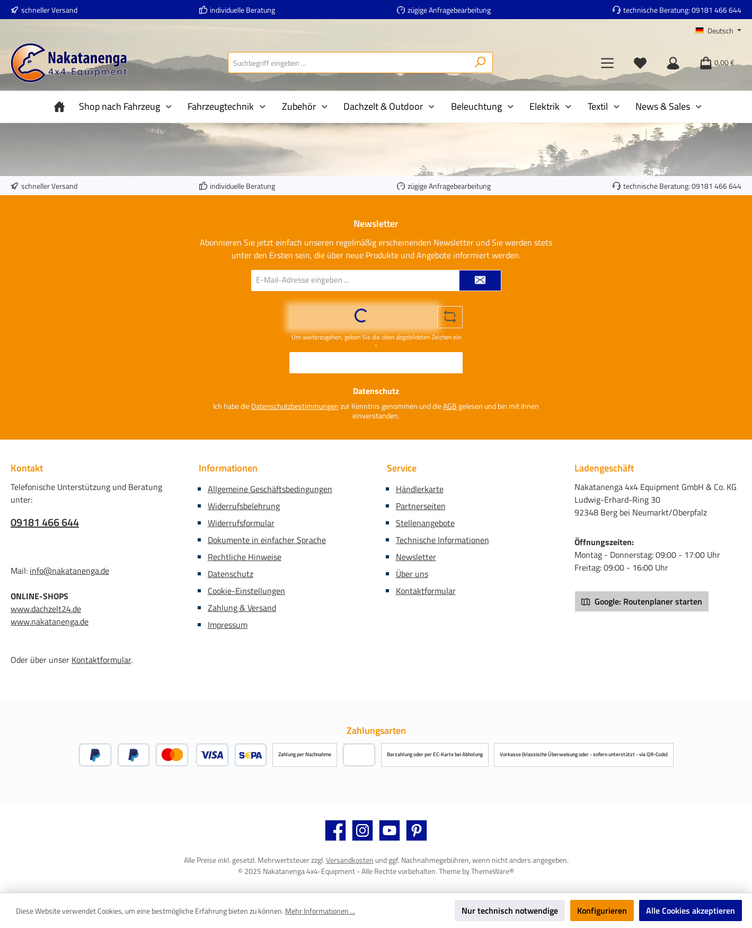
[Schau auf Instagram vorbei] (362, 830)
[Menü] (607, 62)
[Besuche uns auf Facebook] (335, 830)
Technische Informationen (442, 539)
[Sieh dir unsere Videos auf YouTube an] (389, 830)
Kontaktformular (101, 659)
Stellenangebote (425, 522)
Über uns (412, 573)
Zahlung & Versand (242, 607)
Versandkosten (350, 859)
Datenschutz (230, 573)
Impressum (227, 624)
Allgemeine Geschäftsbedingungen (270, 489)
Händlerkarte (420, 489)
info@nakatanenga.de (69, 570)
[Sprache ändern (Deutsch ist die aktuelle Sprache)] (718, 31)
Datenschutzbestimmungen (295, 406)
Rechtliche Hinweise (244, 556)
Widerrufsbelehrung (244, 506)
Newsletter (416, 556)
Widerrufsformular (241, 522)
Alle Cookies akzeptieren (690, 910)
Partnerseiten (421, 506)
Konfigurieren (602, 910)
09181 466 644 (716, 9)
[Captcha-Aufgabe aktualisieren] (450, 317)
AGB (450, 406)
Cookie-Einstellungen (246, 590)
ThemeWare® (492, 871)
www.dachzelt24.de (46, 608)
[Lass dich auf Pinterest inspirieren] (416, 830)
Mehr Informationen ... (320, 910)
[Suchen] (480, 62)
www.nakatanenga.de (50, 621)
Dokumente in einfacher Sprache (267, 539)
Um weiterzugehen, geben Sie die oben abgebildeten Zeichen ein (376, 342)
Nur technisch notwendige (510, 910)
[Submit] (480, 280)
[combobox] (348, 62)
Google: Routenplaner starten (641, 601)
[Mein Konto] (673, 62)
